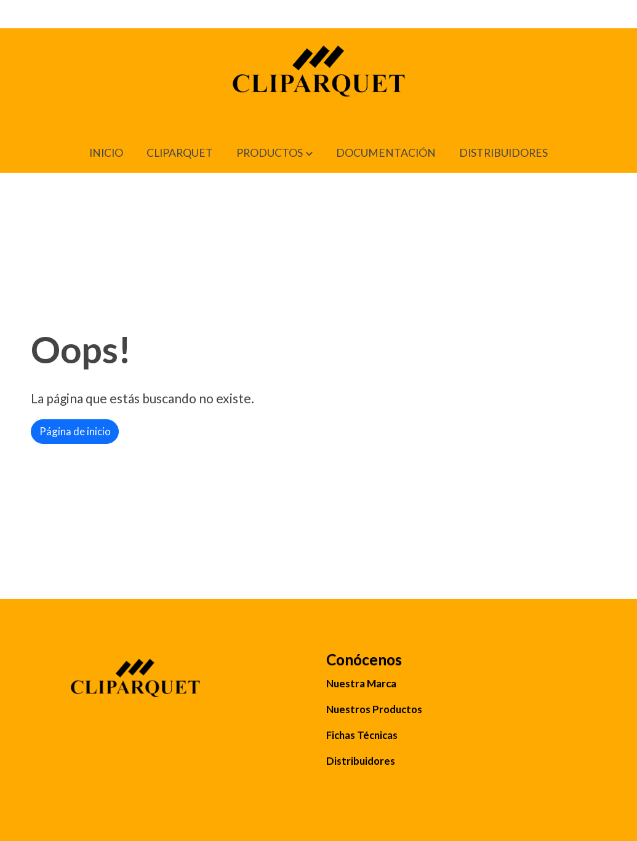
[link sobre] (170, 685)
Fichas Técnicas (362, 734)
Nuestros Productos (374, 709)
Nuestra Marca (361, 683)
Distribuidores (360, 760)
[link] (318, 81)
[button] (274, 153)
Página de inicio (75, 431)
